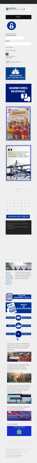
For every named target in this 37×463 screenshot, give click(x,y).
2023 (15, 259)
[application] (18, 227)
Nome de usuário (11, 35)
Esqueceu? (13, 61)
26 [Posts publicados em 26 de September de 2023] (14, 206)
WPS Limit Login (9, 57)
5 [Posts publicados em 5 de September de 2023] (13, 197)
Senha (8, 41)
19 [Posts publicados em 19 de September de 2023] (14, 203)
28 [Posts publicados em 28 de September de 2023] (21, 206)
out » (22, 209)
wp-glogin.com (13, 50)
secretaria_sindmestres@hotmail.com (13, 456)
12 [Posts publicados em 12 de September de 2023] (14, 200)
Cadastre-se (18, 61)
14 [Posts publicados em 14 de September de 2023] (21, 200)
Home (11, 259)
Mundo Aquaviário (27, 263)
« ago (7, 209)
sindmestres (8, 288)
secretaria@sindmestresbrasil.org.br (16, 455)
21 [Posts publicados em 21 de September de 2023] (21, 203)
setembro (19, 259)
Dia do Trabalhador (12, 424)
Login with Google (9, 47)
